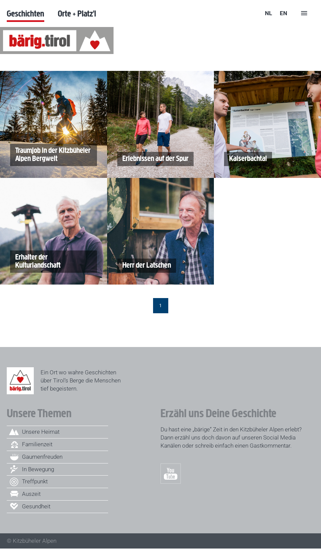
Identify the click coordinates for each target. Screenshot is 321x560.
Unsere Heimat (40, 431)
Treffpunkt (35, 481)
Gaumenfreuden (42, 456)
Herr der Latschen (144, 266)
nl (268, 13)
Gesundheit (36, 506)
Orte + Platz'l (77, 13)
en (283, 13)
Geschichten (25, 13)
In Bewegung (38, 469)
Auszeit (31, 493)
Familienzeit (37, 444)
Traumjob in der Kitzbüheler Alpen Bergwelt (50, 155)
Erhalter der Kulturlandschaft (35, 261)
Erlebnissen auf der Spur (153, 159)
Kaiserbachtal (245, 159)
